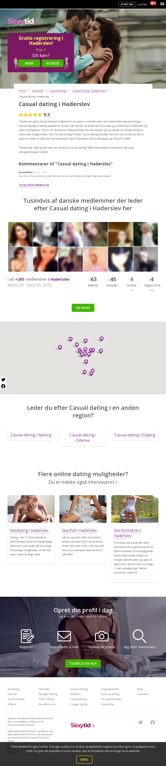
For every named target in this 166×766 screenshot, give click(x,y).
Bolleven (75, 694)
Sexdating (14, 689)
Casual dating (78, 699)
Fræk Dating (46, 699)
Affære (12, 704)
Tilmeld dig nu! (83, 663)
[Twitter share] (3, 380)
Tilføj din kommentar (34, 185)
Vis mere (83, 308)
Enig (84, 759)
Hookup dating (110, 694)
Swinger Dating (48, 694)
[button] (69, 339)
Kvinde (52, 63)
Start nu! (127, 4)
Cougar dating (79, 704)
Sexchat (12, 694)
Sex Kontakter (16, 699)
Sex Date (44, 689)
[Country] (153, 3)
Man (29, 63)
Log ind (142, 4)
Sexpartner (108, 704)
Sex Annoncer (47, 704)
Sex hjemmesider (111, 699)
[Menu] (162, 4)
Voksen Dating (79, 689)
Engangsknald (110, 689)
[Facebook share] (3, 386)
